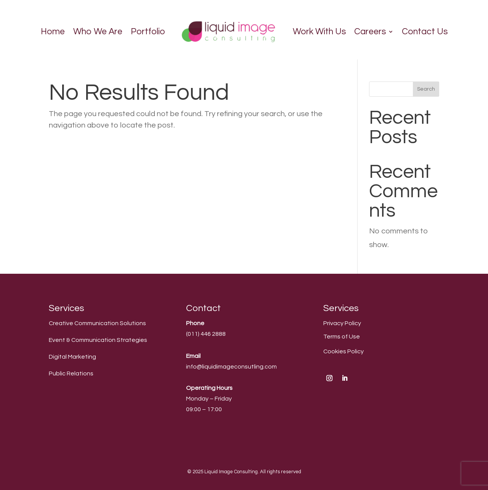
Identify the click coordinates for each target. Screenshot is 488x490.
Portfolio (148, 31)
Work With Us (319, 31)
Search (426, 89)
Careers (370, 31)
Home (53, 31)
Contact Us (425, 31)
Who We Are (97, 31)
